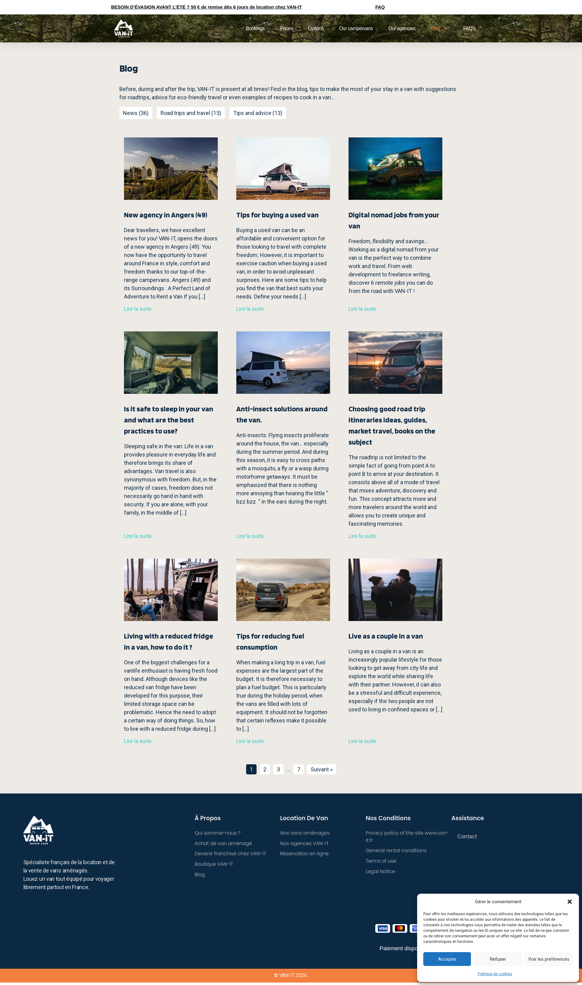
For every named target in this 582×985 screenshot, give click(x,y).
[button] (570, 902)
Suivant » (322, 769)
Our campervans (356, 28)
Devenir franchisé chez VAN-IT (231, 853)
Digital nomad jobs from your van (394, 220)
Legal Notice (381, 871)
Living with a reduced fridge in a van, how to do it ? (168, 641)
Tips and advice (252, 113)
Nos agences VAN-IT (304, 843)
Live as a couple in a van (386, 635)
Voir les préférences (548, 959)
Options (316, 28)
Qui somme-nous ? (218, 833)
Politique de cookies (495, 974)
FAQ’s (469, 28)
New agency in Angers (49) (165, 214)
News (130, 113)
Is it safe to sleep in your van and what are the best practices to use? (168, 419)
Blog (439, 28)
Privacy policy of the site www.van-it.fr (408, 836)
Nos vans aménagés (305, 833)
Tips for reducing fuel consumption (270, 641)
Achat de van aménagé (224, 843)
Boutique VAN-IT (214, 864)
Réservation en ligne (304, 853)
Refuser (498, 959)
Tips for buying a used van (277, 214)
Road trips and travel (185, 113)
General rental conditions (396, 850)
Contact (467, 836)
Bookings (255, 28)
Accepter (447, 959)
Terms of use (381, 861)
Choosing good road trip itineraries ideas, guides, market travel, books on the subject (392, 425)
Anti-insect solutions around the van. (282, 414)
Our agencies (401, 28)
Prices (286, 28)
